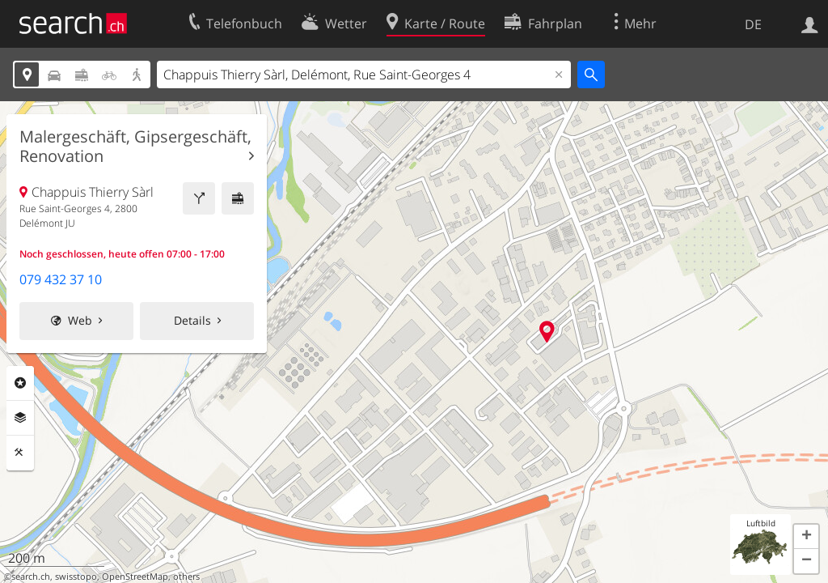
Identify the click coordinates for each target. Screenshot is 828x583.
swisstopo (76, 576)
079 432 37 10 (60, 279)
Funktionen (20, 453)
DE (753, 24)
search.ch (30, 576)
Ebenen (20, 418)
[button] (806, 537)
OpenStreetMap (135, 576)
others (186, 576)
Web (80, 320)
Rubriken (20, 383)
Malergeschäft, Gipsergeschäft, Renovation (135, 146)
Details (192, 320)
